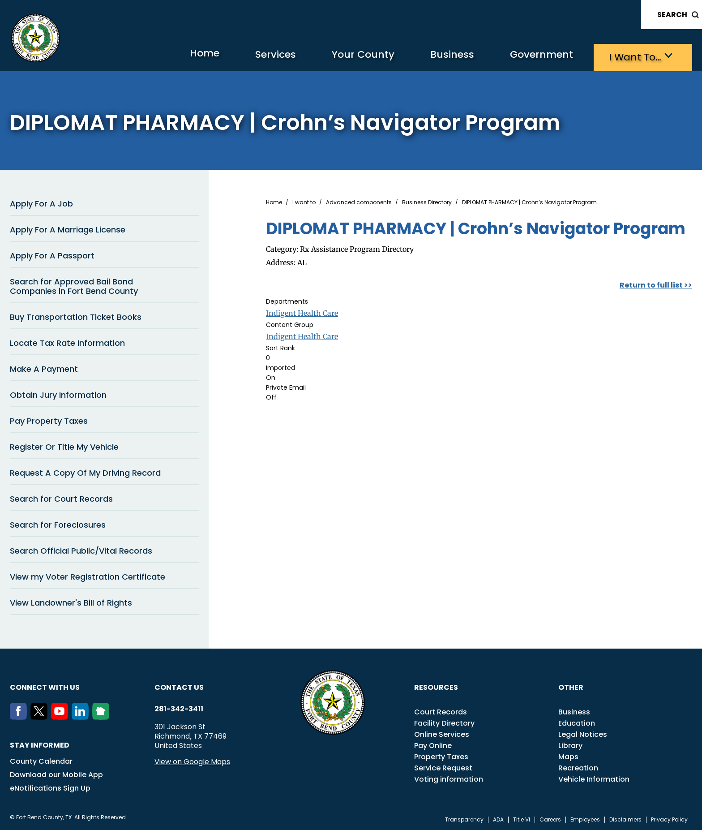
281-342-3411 (178, 707)
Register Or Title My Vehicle (64, 445)
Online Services (441, 733)
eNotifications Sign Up (50, 787)
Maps (568, 755)
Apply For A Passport (52, 254)
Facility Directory (444, 722)
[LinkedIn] (82, 715)
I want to (304, 201)
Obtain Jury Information (58, 393)
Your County (339, 56)
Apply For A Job (41, 202)
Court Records (440, 710)
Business (435, 56)
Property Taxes (441, 755)
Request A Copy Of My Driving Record (85, 471)
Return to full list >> (656, 284)
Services (245, 56)
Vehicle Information (593, 778)
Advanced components (359, 201)
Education (576, 722)
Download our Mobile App (56, 773)
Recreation (578, 766)
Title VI (521, 818)
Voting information (448, 778)
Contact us (179, 686)
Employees (585, 818)
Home (168, 55)
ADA (498, 818)
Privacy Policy (669, 818)
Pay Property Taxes (49, 419)
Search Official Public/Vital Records (81, 549)
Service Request (443, 766)
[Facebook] (20, 715)
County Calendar (41, 760)
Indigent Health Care (302, 311)
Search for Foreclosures (58, 523)
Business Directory (427, 201)
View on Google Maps (192, 760)
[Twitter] (40, 715)
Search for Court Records (61, 497)
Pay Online (433, 744)
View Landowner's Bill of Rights (71, 601)
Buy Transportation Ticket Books (75, 315)
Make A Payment (44, 367)
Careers (550, 818)
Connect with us (45, 686)
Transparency (464, 818)
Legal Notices (582, 733)
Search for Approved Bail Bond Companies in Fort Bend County (74, 285)
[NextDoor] (102, 715)
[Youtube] (61, 715)
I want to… (631, 56)
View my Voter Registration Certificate (87, 575)
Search (672, 14)
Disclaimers (625, 818)
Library (570, 744)
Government (531, 56)
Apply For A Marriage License (67, 228)
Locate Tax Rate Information (67, 341)
